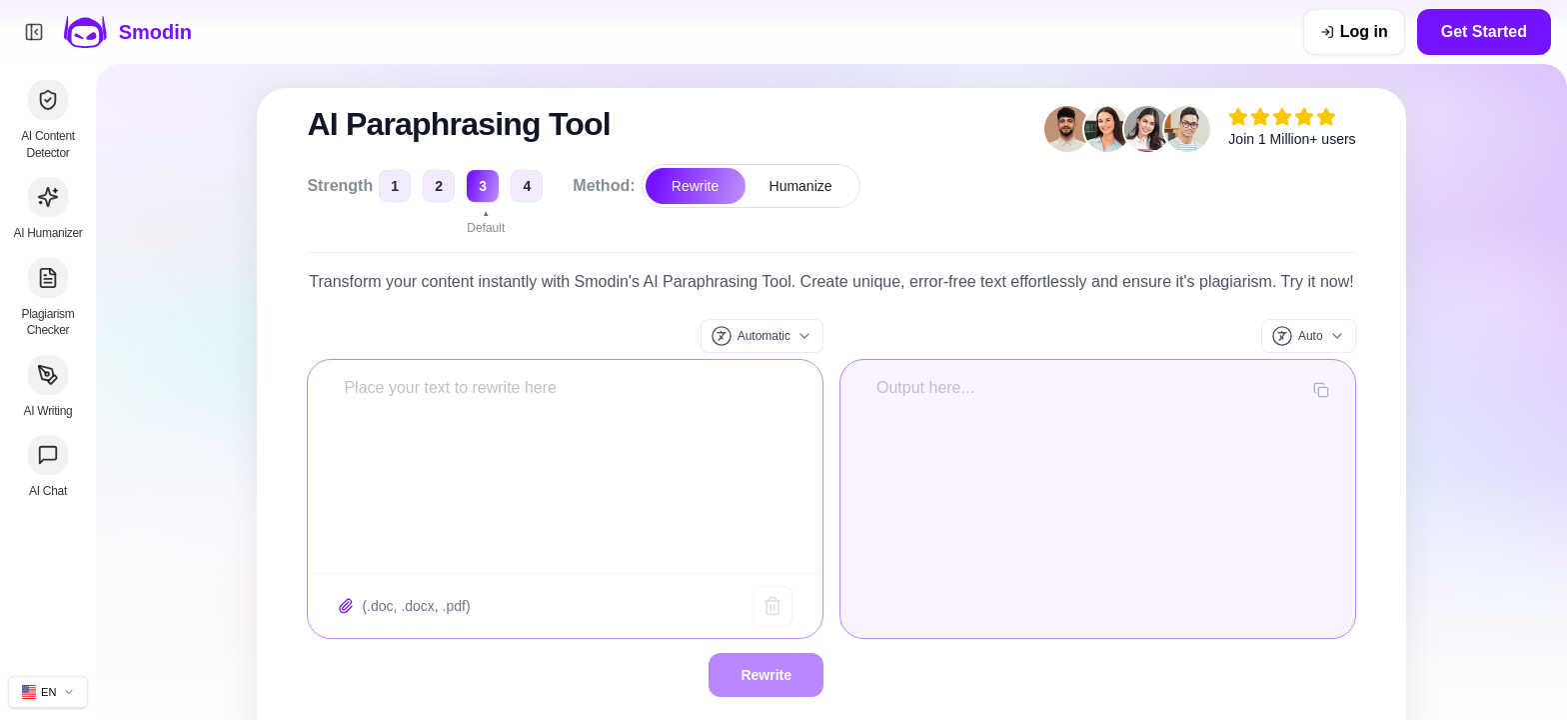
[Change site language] (48, 692)
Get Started (1484, 31)
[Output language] (1308, 336)
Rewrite (695, 186)
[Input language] (762, 336)
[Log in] (1354, 32)
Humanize (801, 186)
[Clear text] (772, 606)
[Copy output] (1321, 390)
